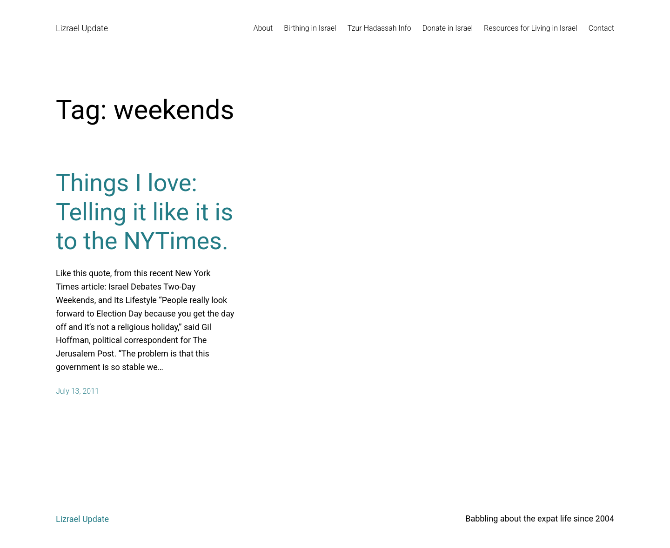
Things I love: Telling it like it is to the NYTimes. (144, 212)
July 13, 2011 (77, 391)
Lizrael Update (82, 28)
